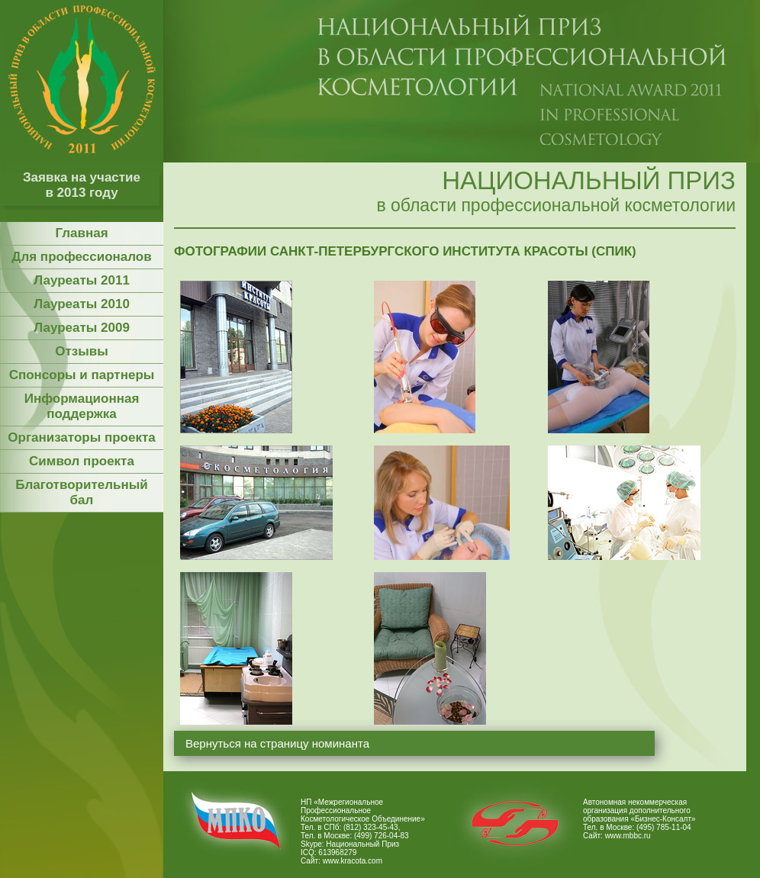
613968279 (337, 852)
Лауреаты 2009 (82, 327)
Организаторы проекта (81, 437)
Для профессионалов (81, 256)
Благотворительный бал (81, 492)
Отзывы (81, 351)
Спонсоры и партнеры (82, 375)
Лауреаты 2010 (82, 304)
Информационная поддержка (82, 406)
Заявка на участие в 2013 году (81, 185)
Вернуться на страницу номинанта (277, 743)
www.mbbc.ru (628, 835)
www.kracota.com (352, 861)
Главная (81, 233)
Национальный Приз (362, 844)
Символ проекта (81, 461)
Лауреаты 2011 (82, 280)
